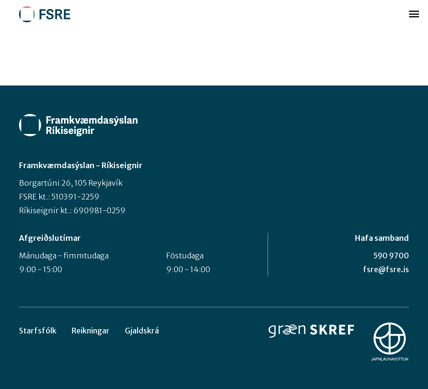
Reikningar (91, 330)
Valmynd (413, 14)
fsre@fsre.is (386, 269)
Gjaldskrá (142, 330)
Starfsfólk (37, 330)
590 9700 (391, 255)
